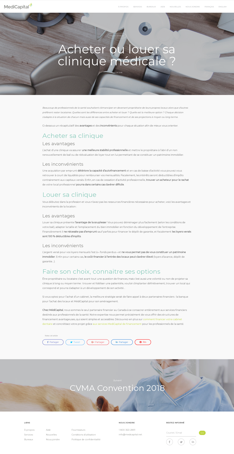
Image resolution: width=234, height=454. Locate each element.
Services (137, 7)
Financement (117, 36)
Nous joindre (193, 7)
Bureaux (151, 7)
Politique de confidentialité (85, 439)
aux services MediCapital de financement (117, 324)
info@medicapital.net (130, 434)
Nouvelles (175, 7)
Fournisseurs (78, 430)
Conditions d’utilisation (83, 434)
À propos (123, 7)
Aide (163, 7)
